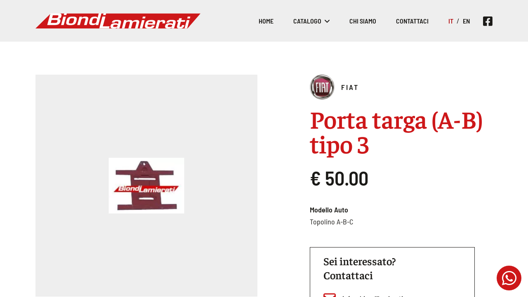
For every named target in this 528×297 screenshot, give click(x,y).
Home (266, 21)
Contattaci (412, 21)
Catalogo (307, 21)
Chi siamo (362, 21)
